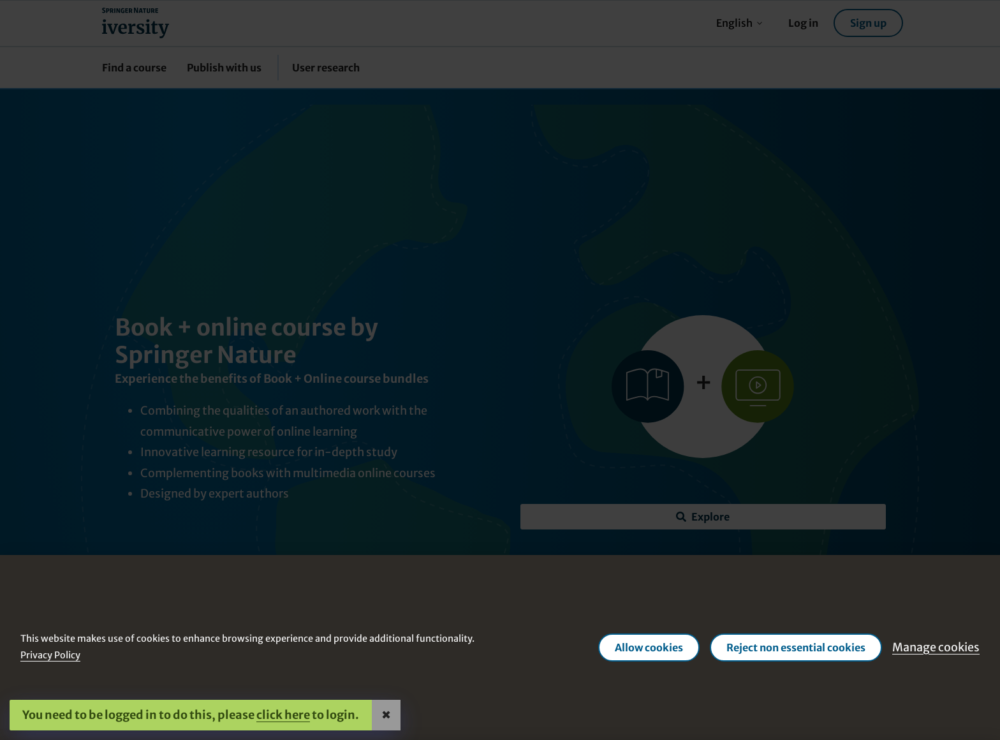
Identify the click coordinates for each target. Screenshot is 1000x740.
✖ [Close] (386, 714)
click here (283, 714)
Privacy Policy (50, 655)
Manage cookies (936, 647)
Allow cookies (649, 647)
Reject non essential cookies (795, 647)
